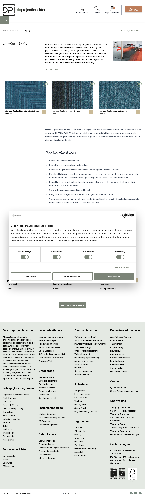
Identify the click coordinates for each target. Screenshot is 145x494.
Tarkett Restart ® (82, 349)
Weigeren (31, 276)
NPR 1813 (78, 436)
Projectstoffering (10, 400)
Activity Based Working (120, 332)
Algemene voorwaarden (43, 489)
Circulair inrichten (46, 379)
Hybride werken (117, 335)
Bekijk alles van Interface (72, 300)
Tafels (5, 421)
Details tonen (122, 267)
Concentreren (80, 392)
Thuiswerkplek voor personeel (52, 413)
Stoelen (6, 417)
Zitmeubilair (8, 407)
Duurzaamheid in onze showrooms (90, 339)
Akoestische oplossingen (14, 403)
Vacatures (7, 458)
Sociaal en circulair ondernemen (88, 335)
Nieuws (6, 454)
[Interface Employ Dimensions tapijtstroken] (25, 98)
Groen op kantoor (118, 349)
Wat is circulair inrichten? (85, 332)
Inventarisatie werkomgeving (52, 332)
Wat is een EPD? (81, 369)
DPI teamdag (8, 461)
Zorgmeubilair (116, 363)
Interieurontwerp (46, 372)
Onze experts (9, 451)
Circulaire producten (83, 366)
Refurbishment (45, 449)
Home (5, 30)
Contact (133, 9)
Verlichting (7, 424)
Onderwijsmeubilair (119, 366)
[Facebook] (131, 489)
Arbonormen (80, 433)
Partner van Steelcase (120, 353)
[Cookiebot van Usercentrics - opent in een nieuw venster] (121, 215)
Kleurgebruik (115, 346)
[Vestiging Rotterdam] (126, 409)
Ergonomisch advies (48, 386)
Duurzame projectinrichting (86, 353)
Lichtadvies (44, 389)
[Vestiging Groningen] (126, 426)
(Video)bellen (80, 399)
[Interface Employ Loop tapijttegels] (119, 98)
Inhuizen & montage (48, 409)
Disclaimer (69, 489)
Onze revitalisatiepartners (86, 346)
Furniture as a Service (48, 339)
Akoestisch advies (47, 383)
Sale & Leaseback (46, 346)
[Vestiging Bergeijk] (126, 419)
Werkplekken (8, 428)
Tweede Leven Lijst (83, 342)
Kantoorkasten (9, 410)
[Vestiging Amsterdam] (126, 402)
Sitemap (78, 489)
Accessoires (8, 435)
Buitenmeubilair (117, 359)
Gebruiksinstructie (47, 436)
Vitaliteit (78, 422)
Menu (9, 22)
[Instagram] (140, 489)
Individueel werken (82, 389)
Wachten (78, 396)
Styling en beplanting (48, 376)
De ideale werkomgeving (85, 443)
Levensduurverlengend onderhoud (54, 443)
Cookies (58, 489)
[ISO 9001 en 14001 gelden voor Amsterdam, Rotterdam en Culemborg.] (126, 455)
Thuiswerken (116, 339)
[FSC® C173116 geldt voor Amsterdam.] (126, 447)
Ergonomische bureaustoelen (16, 389)
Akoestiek (78, 447)
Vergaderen (79, 385)
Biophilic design (117, 342)
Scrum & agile (80, 403)
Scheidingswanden (11, 414)
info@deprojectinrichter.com (124, 386)
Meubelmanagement (48, 419)
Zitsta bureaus (9, 393)
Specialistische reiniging (49, 446)
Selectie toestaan (72, 276)
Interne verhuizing (47, 453)
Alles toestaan (114, 276)
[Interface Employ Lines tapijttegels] (72, 98)
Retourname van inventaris (51, 353)
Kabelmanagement (47, 393)
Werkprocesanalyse (47, 335)
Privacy (77, 429)
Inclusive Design (117, 356)
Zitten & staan (80, 426)
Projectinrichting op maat (85, 406)
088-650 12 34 (118, 383)
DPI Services (44, 416)
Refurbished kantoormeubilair (52, 349)
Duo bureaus (8, 396)
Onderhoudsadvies (47, 439)
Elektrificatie (8, 431)
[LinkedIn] (136, 489)
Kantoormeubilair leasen (49, 342)
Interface (16, 30)
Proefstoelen (80, 450)
